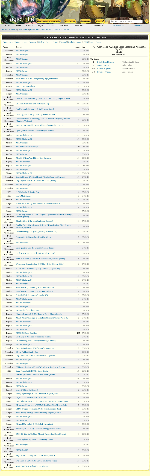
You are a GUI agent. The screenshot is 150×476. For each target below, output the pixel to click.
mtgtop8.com (97, 37)
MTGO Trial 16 (22, 242)
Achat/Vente (79, 25)
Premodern (33, 42)
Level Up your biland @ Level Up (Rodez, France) (35, 114)
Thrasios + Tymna (104, 68)
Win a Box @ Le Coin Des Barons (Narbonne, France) (37, 461)
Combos (29, 25)
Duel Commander (75, 42)
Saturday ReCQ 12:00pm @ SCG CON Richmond (35, 287)
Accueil (8, 25)
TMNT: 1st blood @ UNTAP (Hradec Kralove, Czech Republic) (40, 259)
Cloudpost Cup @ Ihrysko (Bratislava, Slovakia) (34, 221)
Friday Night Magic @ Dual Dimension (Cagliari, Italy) (37, 394)
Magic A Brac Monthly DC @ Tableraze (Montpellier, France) (39, 125)
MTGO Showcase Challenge (27, 147)
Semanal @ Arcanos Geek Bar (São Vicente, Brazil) (36, 375)
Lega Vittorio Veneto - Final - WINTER (31, 397)
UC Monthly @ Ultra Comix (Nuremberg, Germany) (36, 341)
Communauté (98, 25)
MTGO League (22, 50)
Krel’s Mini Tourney (24, 196)
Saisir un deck (23, 29)
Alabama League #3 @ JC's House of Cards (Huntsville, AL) (39, 314)
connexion (138, 25)
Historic (56, 42)
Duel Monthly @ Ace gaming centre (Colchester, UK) (36, 232)
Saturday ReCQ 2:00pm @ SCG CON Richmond (34, 291)
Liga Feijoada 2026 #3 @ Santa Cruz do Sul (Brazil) (36, 181)
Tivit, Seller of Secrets (105, 62)
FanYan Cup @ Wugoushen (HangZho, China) (33, 237)
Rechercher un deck (9, 29)
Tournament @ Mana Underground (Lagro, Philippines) (37, 79)
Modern (41, 42)
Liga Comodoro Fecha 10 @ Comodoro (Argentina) (36, 356)
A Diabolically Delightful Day (27, 192)
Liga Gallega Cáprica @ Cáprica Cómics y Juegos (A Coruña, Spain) (42, 401)
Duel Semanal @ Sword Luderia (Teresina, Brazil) (35, 109)
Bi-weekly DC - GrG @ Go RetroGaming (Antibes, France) (39, 428)
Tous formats (8, 42)
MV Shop (64, 25)
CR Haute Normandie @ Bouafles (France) (32, 104)
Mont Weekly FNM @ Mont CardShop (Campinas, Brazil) (38, 413)
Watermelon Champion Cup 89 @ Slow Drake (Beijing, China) (40, 264)
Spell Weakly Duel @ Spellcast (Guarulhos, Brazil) (35, 253)
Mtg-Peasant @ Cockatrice (26, 86)
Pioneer (48, 42)
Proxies (66, 29)
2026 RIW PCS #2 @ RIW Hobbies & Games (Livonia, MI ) (39, 203)
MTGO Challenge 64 (24, 280)
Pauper (91, 42)
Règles (40, 25)
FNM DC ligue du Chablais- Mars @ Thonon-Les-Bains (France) (41, 434)
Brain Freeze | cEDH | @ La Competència (32, 371)
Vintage (17, 42)
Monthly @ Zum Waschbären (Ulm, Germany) (34, 158)
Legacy (24, 42)
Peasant (98, 42)
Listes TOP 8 (35, 29)
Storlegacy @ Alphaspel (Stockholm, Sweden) (33, 337)
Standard (63, 42)
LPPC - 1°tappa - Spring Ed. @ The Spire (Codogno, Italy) (38, 409)
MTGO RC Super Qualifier (26, 333)
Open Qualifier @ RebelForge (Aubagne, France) (35, 131)
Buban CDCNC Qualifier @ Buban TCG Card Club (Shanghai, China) (43, 98)
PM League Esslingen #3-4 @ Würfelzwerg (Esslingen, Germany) (41, 367)
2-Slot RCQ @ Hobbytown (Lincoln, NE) (32, 295)
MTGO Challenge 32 (24, 63)
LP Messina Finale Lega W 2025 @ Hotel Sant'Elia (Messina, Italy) (42, 405)
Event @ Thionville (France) (27, 390)
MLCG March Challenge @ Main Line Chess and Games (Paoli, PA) (42, 318)
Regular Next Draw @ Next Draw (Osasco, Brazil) (35, 455)
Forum (51, 25)
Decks (18, 25)
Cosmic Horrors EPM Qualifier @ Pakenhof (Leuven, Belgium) (40, 177)
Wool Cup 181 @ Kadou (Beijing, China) (32, 466)
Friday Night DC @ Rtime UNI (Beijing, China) (34, 439)
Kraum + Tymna (103, 65)
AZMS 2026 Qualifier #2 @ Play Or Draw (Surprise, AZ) (38, 268)
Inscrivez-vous (118, 25)
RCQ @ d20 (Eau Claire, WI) (27, 310)
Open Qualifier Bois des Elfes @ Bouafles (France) (35, 248)
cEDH (85, 42)
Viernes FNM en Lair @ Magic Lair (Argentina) (34, 424)
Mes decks (58, 29)
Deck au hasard (47, 29)
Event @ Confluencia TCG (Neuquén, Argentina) (35, 348)
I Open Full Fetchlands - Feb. (27, 352)
